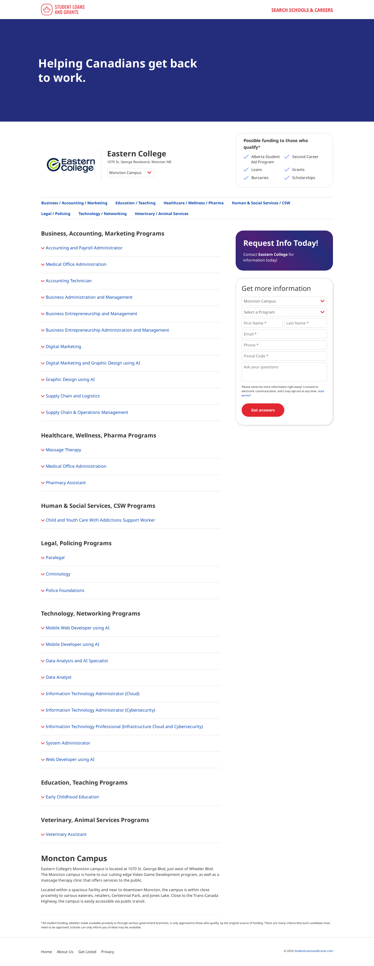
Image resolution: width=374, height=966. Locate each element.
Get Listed (87, 951)
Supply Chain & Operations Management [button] (84, 412)
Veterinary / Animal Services (161, 213)
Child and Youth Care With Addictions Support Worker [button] (98, 520)
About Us (65, 951)
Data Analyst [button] (56, 677)
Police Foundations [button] (62, 590)
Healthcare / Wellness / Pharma (194, 203)
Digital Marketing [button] (61, 347)
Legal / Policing (55, 213)
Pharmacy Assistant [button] (63, 483)
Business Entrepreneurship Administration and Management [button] (105, 330)
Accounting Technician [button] (66, 281)
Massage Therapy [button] (61, 450)
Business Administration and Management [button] (87, 297)
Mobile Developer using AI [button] (70, 644)
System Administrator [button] (65, 743)
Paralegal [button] (53, 558)
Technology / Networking (102, 213)
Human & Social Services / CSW (261, 203)
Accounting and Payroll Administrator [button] (81, 248)
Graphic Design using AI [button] (68, 379)
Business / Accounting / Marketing (74, 203)
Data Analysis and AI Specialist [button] (74, 661)
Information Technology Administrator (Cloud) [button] (90, 694)
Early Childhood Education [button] (70, 797)
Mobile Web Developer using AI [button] (75, 628)
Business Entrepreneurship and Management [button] (89, 314)
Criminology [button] (55, 574)
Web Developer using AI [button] (67, 759)
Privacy (107, 951)
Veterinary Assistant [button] (64, 834)
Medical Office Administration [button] (73, 264)
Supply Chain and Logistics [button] (70, 396)
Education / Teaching (135, 203)
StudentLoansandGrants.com (313, 951)
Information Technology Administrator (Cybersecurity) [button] (98, 710)
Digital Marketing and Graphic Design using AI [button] (90, 363)
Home (46, 951)
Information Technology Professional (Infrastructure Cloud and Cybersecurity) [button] (122, 727)
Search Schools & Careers (302, 10)
